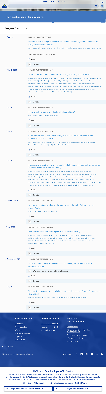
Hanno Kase (33, 89)
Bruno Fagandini (59, 145)
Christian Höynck (61, 48)
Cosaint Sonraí (72, 327)
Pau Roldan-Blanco (46, 241)
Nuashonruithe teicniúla (50, 327)
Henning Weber (48, 115)
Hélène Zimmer (91, 182)
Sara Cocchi (78, 89)
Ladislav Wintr (61, 182)
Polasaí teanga (72, 341)
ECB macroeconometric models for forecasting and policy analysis (56, 74)
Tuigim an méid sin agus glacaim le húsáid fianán (28, 389)
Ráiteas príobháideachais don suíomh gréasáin (78, 331)
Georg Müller (82, 84)
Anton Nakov (61, 142)
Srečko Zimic (73, 86)
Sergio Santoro (91, 48)
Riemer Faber (49, 185)
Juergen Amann (34, 185)
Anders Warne (59, 86)
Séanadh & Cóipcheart (49, 324)
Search (96, 6)
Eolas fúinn (19, 324)
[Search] (52, 6)
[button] (102, 2)
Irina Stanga (84, 185)
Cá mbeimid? (20, 340)
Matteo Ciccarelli (33, 78)
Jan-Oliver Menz (44, 177)
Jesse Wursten (76, 182)
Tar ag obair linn (21, 327)
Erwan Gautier (46, 142)
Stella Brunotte (64, 89)
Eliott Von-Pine (62, 92)
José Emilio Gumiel (74, 81)
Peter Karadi (47, 171)
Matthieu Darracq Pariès (52, 78)
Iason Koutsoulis (48, 89)
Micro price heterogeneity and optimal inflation (48, 112)
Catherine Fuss (44, 174)
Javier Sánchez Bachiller (67, 185)
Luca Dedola (32, 48)
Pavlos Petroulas (76, 177)
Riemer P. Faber (64, 235)
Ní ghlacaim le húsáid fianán (77, 389)
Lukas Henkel (46, 48)
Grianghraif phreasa (22, 333)
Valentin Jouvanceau (78, 174)
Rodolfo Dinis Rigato (90, 86)
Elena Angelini (86, 78)
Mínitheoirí (19, 330)
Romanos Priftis (71, 78)
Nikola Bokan (44, 81)
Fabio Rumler (43, 179)
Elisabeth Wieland (45, 182)
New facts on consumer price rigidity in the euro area (50, 231)
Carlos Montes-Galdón (64, 84)
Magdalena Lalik (47, 84)
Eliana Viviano (48, 211)
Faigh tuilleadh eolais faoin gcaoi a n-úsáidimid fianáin (68, 383)
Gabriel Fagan (58, 81)
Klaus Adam (32, 297)
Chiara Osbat (77, 48)
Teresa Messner (60, 177)
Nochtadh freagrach (48, 330)
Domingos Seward (73, 179)
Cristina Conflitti (62, 171)
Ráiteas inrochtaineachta (76, 338)
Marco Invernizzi (46, 92)
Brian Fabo (76, 171)
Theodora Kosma (60, 174)
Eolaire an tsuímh (8, 346)
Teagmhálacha (20, 336)
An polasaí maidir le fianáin (77, 335)
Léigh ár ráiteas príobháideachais (33, 383)
